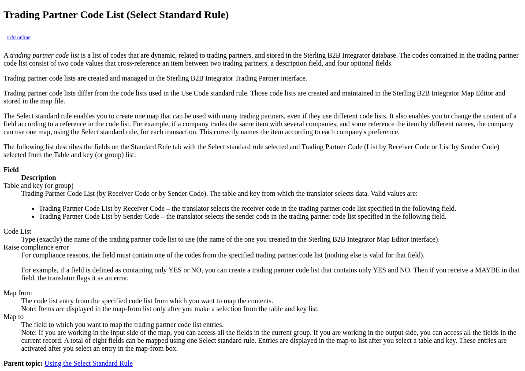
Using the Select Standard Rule (89, 363)
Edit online (18, 37)
